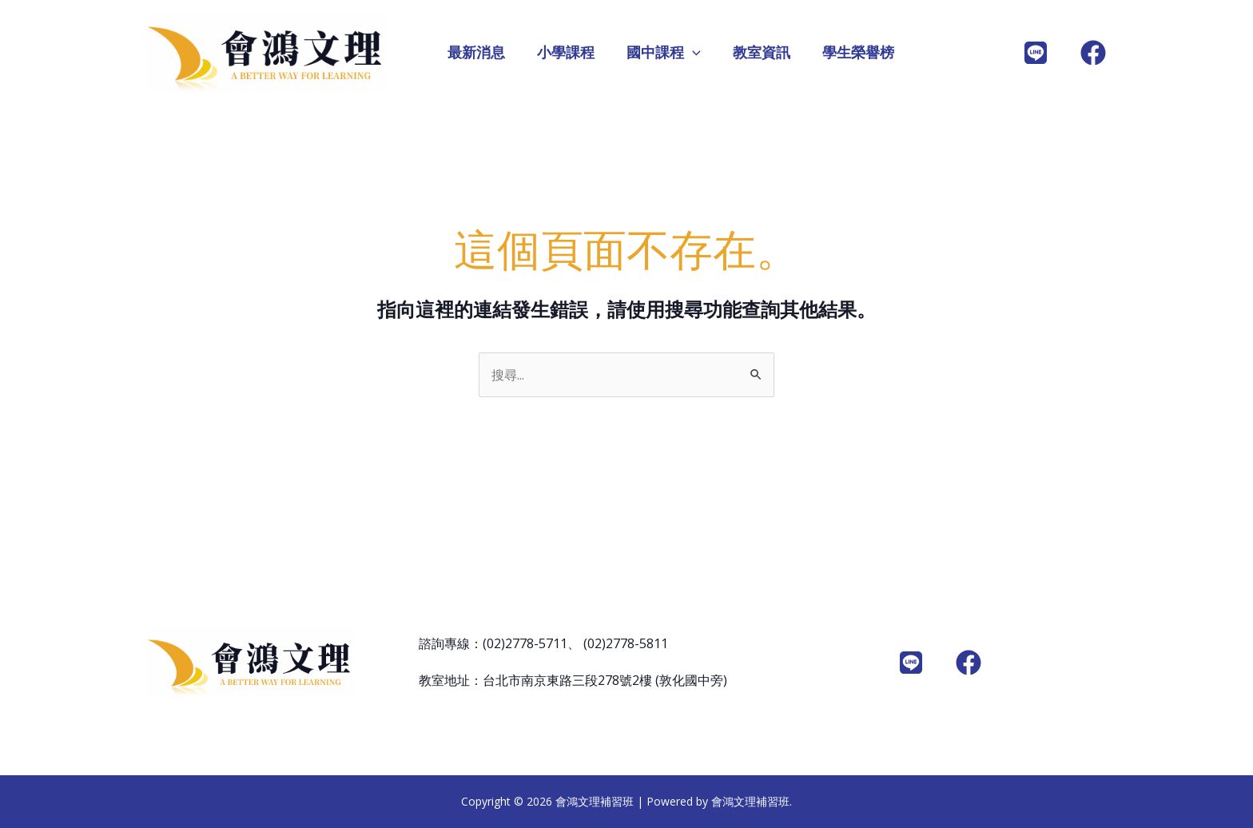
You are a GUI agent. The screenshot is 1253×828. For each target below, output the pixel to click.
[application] (692, 52)
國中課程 (663, 52)
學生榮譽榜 (858, 53)
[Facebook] (1093, 53)
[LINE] (911, 662)
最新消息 (476, 53)
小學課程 (566, 53)
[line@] (1035, 53)
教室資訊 (761, 53)
